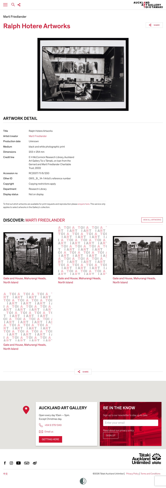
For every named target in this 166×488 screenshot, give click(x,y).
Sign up (110, 435)
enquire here (83, 204)
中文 (5, 473)
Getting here (50, 439)
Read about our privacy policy (118, 430)
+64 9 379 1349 (50, 425)
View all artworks (152, 220)
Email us (46, 432)
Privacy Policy (132, 474)
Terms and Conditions (150, 474)
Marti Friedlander (14, 17)
